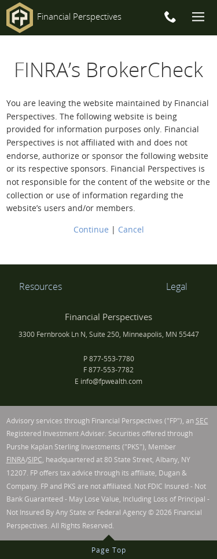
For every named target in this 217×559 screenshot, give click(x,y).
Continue (91, 229)
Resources (40, 286)
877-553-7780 (111, 359)
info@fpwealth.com (111, 381)
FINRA (15, 459)
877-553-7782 (111, 370)
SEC (202, 421)
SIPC (35, 459)
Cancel (131, 229)
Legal (176, 286)
